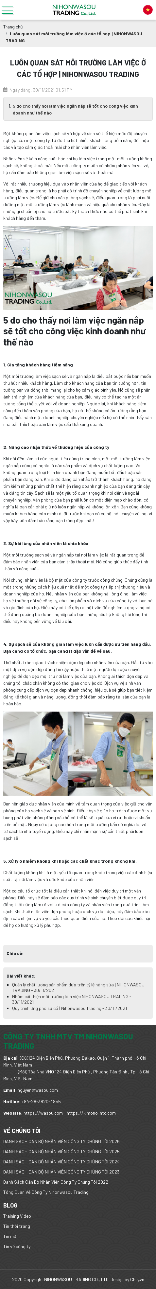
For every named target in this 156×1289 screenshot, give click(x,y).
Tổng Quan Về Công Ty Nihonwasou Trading (46, 1192)
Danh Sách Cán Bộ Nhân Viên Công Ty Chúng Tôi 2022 (55, 1182)
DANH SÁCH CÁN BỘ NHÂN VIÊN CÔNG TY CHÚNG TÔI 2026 (61, 1141)
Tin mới (10, 1236)
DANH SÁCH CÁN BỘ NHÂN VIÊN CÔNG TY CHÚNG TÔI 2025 (61, 1151)
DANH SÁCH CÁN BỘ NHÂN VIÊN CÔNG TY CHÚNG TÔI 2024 (61, 1161)
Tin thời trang (16, 1226)
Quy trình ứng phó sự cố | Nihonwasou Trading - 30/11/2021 (69, 1008)
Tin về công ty (16, 1246)
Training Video (17, 1216)
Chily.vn (137, 1279)
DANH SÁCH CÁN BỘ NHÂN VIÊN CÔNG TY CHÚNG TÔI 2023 (61, 1171)
